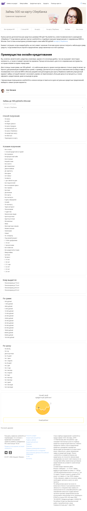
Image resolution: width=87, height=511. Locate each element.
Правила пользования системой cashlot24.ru (14, 447)
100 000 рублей (9, 337)
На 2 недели (8, 373)
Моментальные (9, 228)
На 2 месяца (8, 370)
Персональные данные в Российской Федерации (37, 453)
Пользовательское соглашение (35, 450)
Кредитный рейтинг (32, 442)
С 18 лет (7, 243)
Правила (28, 444)
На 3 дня (7, 375)
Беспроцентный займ (11, 156)
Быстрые (7, 190)
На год (7, 351)
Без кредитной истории (12, 250)
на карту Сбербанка (60, 41)
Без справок (8, 188)
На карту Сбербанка (52, 29)
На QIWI (7, 121)
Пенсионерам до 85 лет (12, 290)
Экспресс (7, 257)
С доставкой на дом (11, 180)
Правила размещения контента (35, 448)
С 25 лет (7, 271)
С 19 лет (7, 259)
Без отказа (79, 29)
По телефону (9, 236)
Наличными (8, 231)
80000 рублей (9, 332)
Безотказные (9, 159)
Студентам (8, 212)
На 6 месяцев (9, 387)
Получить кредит (31, 436)
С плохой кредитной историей (14, 152)
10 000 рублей (9, 311)
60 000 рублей (9, 328)
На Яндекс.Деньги (10, 123)
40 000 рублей (9, 323)
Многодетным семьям (11, 226)
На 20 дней (8, 363)
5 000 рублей (9, 309)
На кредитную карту (11, 133)
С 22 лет (7, 267)
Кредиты (46, 3)
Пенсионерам (9, 209)
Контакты (29, 458)
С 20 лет (7, 262)
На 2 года (8, 368)
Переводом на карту (11, 138)
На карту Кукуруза (10, 126)
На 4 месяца (8, 380)
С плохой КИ (24, 29)
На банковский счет (11, 128)
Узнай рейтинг (43, 420)
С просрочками (9, 245)
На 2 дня (7, 365)
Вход (83, 3)
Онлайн (7, 202)
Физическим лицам (10, 214)
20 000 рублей (9, 316)
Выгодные (8, 173)
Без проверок (9, 154)
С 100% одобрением (11, 240)
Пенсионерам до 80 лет (12, 288)
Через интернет (9, 207)
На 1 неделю (8, 361)
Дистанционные (9, 166)
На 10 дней (8, 356)
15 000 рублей (9, 313)
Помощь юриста (56, 3)
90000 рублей (9, 335)
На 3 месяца (8, 377)
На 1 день (8, 358)
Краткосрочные (9, 216)
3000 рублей (8, 306)
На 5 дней (8, 382)
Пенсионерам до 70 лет (12, 283)
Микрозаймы (24, 3)
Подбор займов (31, 440)
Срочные (7, 255)
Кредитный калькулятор (33, 438)
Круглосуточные (10, 219)
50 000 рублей (9, 325)
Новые (7, 233)
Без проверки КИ (9, 29)
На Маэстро (8, 135)
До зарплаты (9, 171)
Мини (6, 224)
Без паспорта (9, 197)
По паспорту (8, 204)
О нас (28, 456)
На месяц (7, 349)
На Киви (67, 29)
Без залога (8, 164)
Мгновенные (8, 221)
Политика (29, 446)
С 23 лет (7, 269)
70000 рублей (9, 330)
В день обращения (10, 200)
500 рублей (8, 301)
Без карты (8, 195)
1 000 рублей (9, 304)
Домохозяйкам (9, 168)
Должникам (8, 192)
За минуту (8, 178)
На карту (37, 29)
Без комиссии (9, 247)
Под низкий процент (11, 238)
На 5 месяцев (9, 385)
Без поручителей (10, 183)
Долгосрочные (9, 353)
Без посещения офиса (11, 185)
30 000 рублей (9, 320)
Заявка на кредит (12, 3)
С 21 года (7, 264)
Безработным (9, 161)
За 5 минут (8, 176)
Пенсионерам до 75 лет (12, 285)
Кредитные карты (35, 3)
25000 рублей (9, 318)
